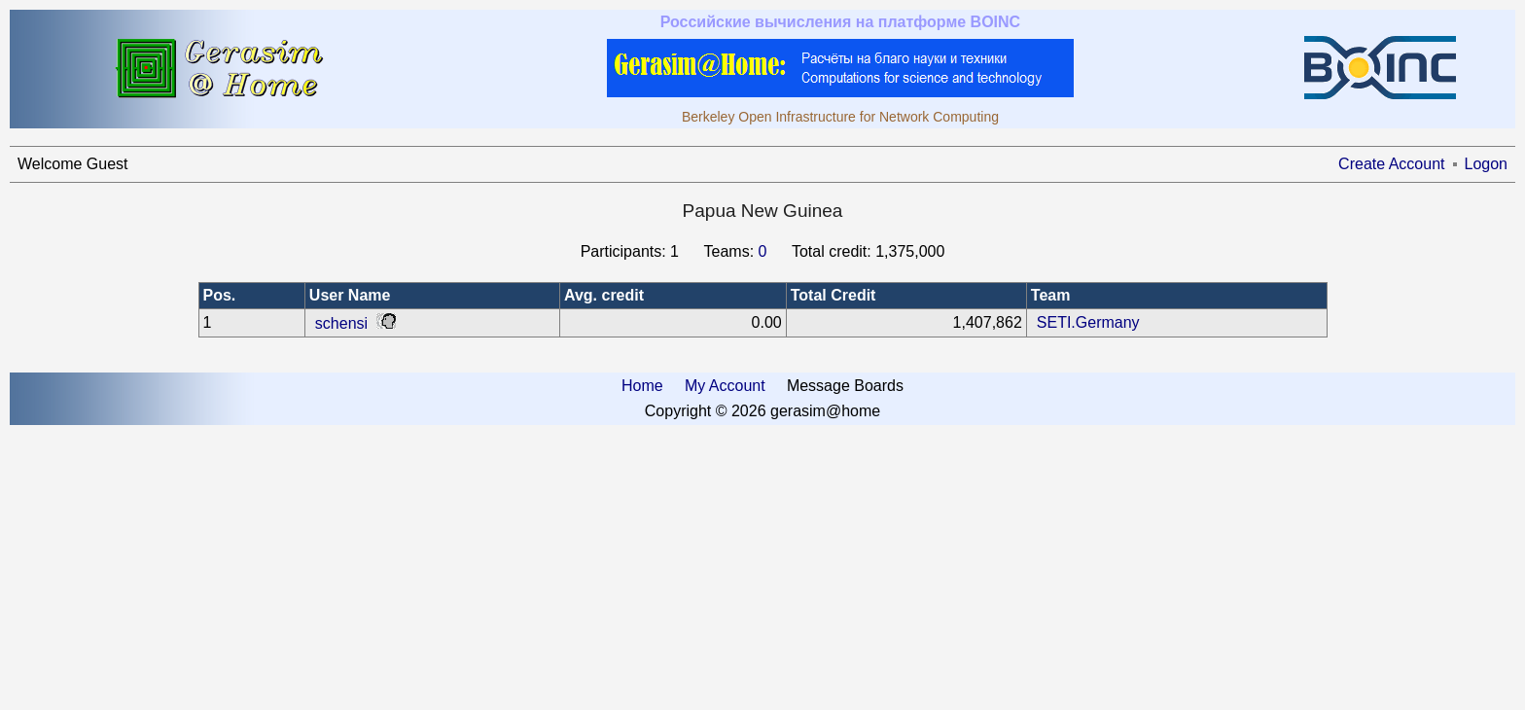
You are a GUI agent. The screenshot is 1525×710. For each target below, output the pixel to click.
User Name (350, 295)
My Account (725, 385)
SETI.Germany (1088, 322)
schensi (341, 323)
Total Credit (833, 295)
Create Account (1391, 164)
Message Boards (845, 385)
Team (1051, 295)
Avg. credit (604, 295)
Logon (1486, 164)
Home (642, 385)
